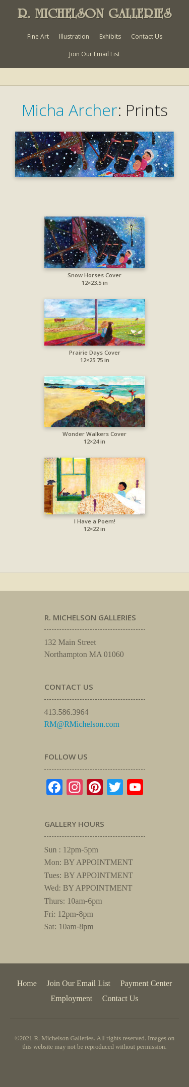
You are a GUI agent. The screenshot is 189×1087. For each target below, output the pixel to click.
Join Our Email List (94, 54)
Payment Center (146, 983)
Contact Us (146, 36)
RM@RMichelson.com (81, 724)
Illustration (74, 36)
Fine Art (38, 36)
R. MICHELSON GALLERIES (95, 13)
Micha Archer (69, 110)
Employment (72, 998)
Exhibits (110, 36)
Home (27, 983)
